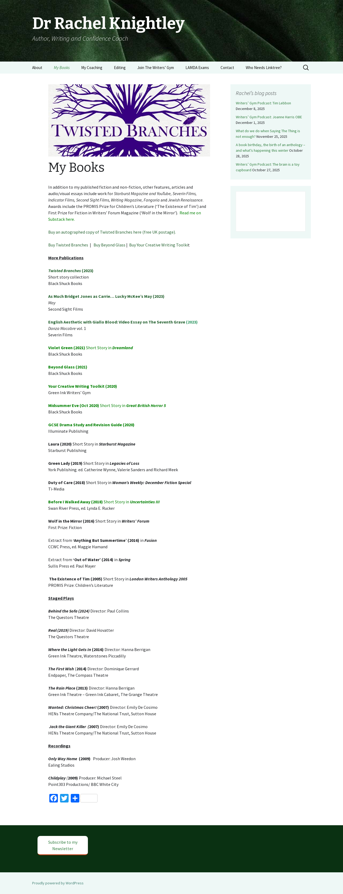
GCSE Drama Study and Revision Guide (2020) (91, 424)
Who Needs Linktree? (264, 67)
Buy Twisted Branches (68, 245)
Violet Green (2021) (67, 347)
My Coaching (91, 67)
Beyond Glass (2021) (67, 367)
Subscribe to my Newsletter (62, 845)
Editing (120, 67)
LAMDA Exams (197, 67)
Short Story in (99, 347)
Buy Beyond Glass (109, 245)
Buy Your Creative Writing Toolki (158, 245)
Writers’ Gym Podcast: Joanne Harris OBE (269, 117)
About (37, 67)
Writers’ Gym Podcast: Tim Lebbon (263, 103)
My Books (62, 67)
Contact (227, 67)
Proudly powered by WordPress (58, 883)
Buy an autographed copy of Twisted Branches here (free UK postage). (112, 232)
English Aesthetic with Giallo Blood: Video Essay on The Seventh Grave (116, 322)
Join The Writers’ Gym (155, 67)
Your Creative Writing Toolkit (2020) (82, 386)
